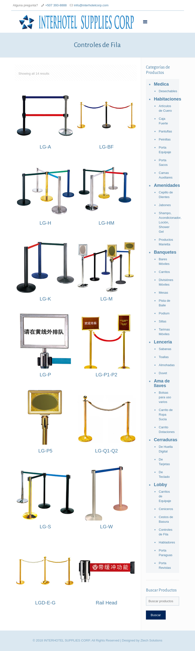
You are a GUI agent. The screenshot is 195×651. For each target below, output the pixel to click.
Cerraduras (165, 439)
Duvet (163, 373)
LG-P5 (45, 450)
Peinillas (165, 139)
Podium (164, 313)
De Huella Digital (166, 449)
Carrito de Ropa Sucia (166, 414)
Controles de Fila (166, 532)
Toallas (164, 357)
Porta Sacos (163, 162)
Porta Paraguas (166, 553)
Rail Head (106, 602)
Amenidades (165, 185)
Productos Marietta (166, 242)
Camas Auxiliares (166, 175)
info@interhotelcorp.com (91, 5)
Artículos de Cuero (165, 108)
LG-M (106, 298)
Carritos (164, 272)
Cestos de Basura (166, 519)
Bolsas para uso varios (165, 397)
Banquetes (165, 252)
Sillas (162, 321)
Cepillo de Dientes (166, 194)
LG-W (106, 526)
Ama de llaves (162, 383)
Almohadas (166, 365)
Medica (161, 84)
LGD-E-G (45, 602)
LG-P (45, 374)
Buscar (156, 615)
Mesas (163, 292)
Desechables (166, 91)
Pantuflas (165, 131)
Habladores (166, 542)
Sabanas (165, 349)
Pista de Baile (164, 303)
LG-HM (106, 223)
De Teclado (164, 474)
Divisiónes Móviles (166, 282)
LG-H (45, 223)
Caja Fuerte (163, 121)
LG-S (45, 526)
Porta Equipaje (165, 150)
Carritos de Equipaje (165, 496)
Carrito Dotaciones (166, 429)
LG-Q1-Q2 (106, 450)
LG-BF (106, 147)
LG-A (45, 147)
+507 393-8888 (56, 5)
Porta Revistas (165, 565)
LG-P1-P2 (106, 374)
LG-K (45, 298)
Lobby (160, 484)
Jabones (165, 205)
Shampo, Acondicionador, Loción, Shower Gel (166, 222)
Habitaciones (165, 99)
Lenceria (163, 342)
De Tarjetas (164, 462)
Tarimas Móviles (164, 332)
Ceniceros (166, 509)
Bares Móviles (164, 261)
